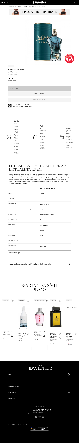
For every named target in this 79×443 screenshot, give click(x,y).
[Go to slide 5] (42, 353)
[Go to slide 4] (40, 353)
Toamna (52, 214)
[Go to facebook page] (36, 417)
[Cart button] (77, 2)
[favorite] (74, 2)
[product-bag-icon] (12, 336)
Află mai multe (28, 106)
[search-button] (5, 2)
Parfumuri (20, 6)
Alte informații (14, 253)
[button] (12, 300)
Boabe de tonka (44, 204)
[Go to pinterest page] (43, 417)
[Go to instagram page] (40, 417)
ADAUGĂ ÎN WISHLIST (39, 93)
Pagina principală (12, 6)
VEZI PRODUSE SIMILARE (39, 99)
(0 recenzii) (19, 74)
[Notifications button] (71, 2)
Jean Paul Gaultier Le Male (47, 188)
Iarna (41, 214)
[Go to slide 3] (39, 353)
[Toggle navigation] (2, 2)
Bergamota (43, 246)
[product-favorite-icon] (12, 331)
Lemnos (42, 193)
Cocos (41, 220)
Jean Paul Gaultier (36, 6)
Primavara (46, 214)
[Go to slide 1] (36, 353)
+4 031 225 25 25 (42, 410)
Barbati (42, 230)
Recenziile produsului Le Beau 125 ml (30, 264)
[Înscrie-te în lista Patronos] (68, 375)
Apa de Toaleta (27, 6)
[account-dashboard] (8, 2)
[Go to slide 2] (38, 353)
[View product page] (24, 315)
